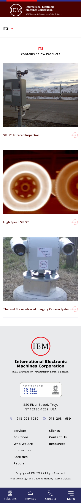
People (19, 463)
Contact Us (58, 437)
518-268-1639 (60, 418)
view (40, 106)
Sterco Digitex (62, 478)
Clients (54, 430)
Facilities (21, 457)
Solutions (21, 437)
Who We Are (23, 443)
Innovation (22, 450)
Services (20, 430)
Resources (57, 443)
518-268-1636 (27, 418)
